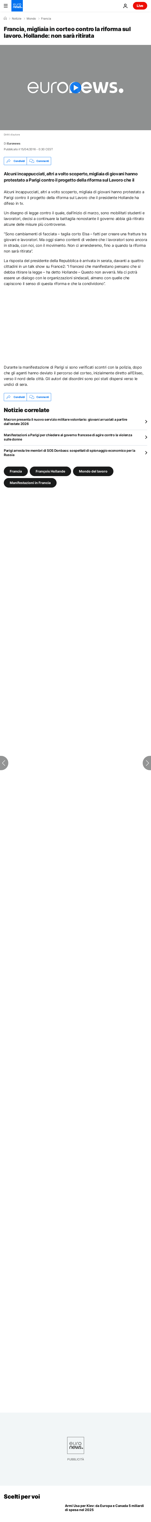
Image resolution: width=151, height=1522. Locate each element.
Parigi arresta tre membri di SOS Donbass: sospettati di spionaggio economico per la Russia (69, 452)
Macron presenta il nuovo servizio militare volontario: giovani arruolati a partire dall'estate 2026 (65, 421)
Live (140, 6)
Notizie (16, 18)
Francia (46, 18)
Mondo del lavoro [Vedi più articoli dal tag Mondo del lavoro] (93, 471)
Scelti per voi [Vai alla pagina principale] (22, 1496)
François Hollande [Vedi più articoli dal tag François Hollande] (50, 471)
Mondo (31, 18)
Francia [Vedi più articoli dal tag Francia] (16, 471)
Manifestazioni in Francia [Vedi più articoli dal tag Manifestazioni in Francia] (30, 483)
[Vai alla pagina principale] (17, 5)
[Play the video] (75, 87)
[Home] (5, 18)
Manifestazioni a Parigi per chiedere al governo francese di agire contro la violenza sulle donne (68, 437)
